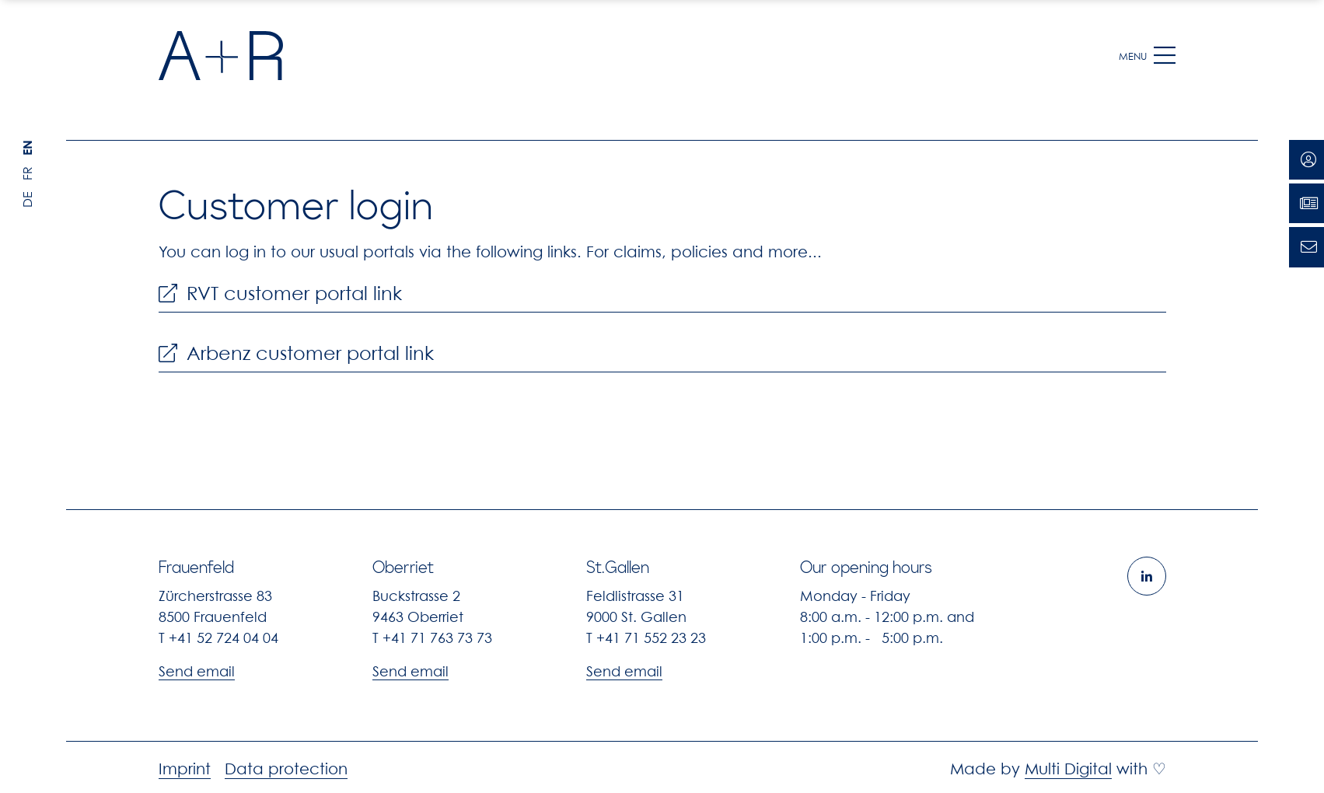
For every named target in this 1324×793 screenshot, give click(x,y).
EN (27, 147)
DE (27, 199)
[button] (1165, 56)
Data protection (286, 769)
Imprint (185, 769)
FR (27, 173)
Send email (197, 671)
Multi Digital (1068, 769)
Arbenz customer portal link (296, 354)
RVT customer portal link (280, 294)
